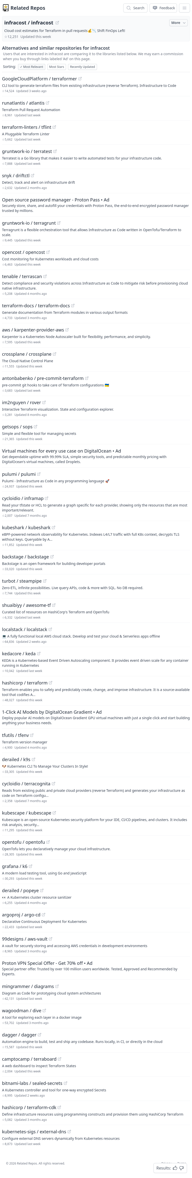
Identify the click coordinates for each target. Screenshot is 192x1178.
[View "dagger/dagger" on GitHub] (40, 1035)
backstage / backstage (25, 557)
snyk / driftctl (16, 175)
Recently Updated (82, 67)
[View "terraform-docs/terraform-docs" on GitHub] (73, 306)
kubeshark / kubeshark (26, 527)
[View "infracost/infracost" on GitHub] (57, 23)
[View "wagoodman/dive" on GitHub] (44, 1010)
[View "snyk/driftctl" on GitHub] (32, 175)
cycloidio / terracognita (26, 784)
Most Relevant (31, 67)
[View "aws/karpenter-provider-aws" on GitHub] (67, 330)
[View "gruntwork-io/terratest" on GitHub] (55, 151)
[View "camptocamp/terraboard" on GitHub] (60, 1059)
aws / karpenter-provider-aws (33, 330)
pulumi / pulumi (19, 474)
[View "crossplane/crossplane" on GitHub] (54, 354)
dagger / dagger (19, 1035)
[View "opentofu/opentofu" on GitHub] (48, 842)
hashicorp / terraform (25, 683)
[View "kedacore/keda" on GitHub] (39, 654)
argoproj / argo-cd (21, 915)
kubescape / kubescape (26, 813)
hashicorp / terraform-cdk (29, 1107)
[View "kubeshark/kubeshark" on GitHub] (54, 527)
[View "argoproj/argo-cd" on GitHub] (44, 915)
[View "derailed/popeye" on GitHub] (42, 890)
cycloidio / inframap (23, 498)
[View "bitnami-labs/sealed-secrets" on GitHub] (66, 1083)
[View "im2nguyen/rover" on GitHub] (44, 402)
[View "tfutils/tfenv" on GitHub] (32, 735)
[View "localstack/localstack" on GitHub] (50, 629)
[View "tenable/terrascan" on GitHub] (45, 276)
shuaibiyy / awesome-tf (26, 605)
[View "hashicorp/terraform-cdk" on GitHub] (59, 1107)
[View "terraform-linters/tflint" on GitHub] (54, 127)
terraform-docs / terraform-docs (36, 306)
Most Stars (56, 67)
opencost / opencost (23, 252)
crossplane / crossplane (27, 354)
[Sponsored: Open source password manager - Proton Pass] (96, 204)
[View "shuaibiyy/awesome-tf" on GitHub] (54, 605)
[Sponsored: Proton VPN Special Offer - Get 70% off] (96, 968)
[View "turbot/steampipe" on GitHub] (45, 581)
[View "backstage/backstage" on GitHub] (52, 557)
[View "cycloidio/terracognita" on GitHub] (54, 784)
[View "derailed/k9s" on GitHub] (34, 759)
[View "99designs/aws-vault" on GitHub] (50, 939)
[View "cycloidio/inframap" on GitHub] (46, 498)
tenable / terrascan (22, 276)
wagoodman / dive (21, 1010)
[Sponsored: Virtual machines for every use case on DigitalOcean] (96, 455)
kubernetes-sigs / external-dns (34, 1132)
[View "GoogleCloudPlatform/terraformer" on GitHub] (80, 79)
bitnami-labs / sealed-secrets (32, 1083)
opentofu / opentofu (23, 842)
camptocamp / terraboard (29, 1059)
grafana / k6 (15, 866)
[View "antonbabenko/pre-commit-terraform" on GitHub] (87, 378)
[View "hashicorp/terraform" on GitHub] (50, 683)
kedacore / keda (19, 654)
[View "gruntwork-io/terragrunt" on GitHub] (59, 223)
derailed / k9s (16, 759)
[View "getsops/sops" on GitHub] (36, 427)
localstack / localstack (24, 629)
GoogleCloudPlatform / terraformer (39, 79)
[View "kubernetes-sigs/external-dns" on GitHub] (69, 1132)
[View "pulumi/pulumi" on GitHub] (39, 474)
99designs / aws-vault (25, 939)
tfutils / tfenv (15, 735)
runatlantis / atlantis (23, 103)
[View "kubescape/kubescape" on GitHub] (54, 813)
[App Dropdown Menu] (184, 7)
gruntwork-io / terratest (27, 151)
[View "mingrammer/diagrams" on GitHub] (57, 986)
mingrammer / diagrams (28, 986)
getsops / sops (17, 427)
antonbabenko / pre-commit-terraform (43, 378)
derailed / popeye (20, 890)
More (179, 22)
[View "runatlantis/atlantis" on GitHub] (48, 103)
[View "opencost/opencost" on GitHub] (48, 252)
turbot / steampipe (22, 581)
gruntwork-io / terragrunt (29, 223)
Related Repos (27, 7)
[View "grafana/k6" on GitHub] (30, 866)
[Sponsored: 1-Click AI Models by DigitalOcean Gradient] (96, 716)
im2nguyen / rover (21, 402)
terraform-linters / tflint (26, 127)
